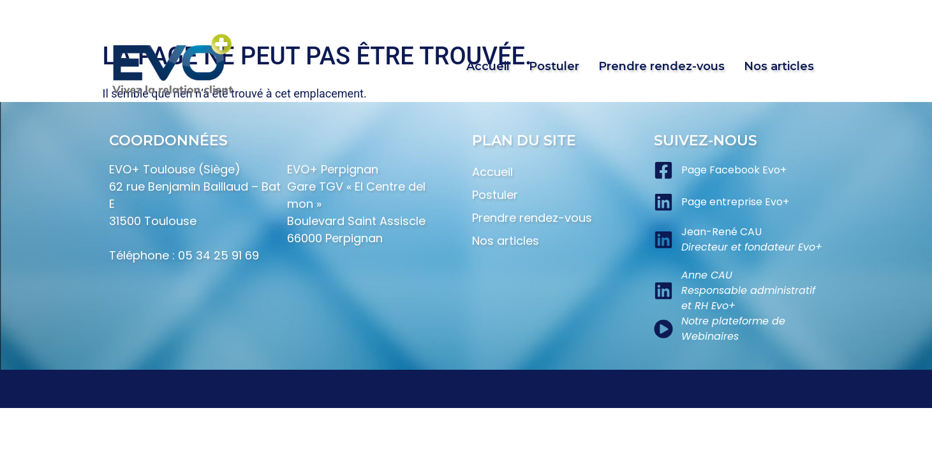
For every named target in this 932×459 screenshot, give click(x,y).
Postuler (554, 66)
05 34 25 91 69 (218, 255)
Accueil (488, 66)
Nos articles (779, 66)
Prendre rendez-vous (661, 66)
